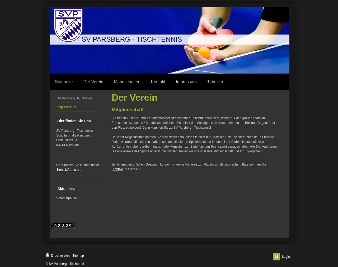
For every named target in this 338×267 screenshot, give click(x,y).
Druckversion (58, 255)
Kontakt (117, 169)
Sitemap (78, 256)
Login (286, 257)
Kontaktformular (68, 170)
